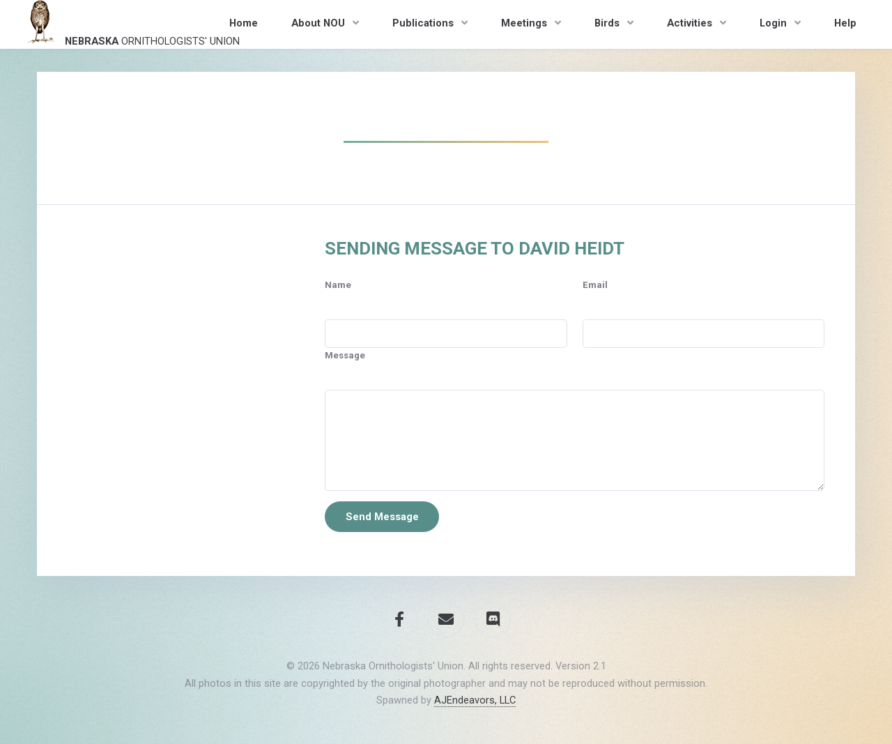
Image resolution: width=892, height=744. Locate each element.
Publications (423, 23)
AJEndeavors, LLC (475, 700)
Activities (689, 23)
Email (595, 285)
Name (338, 285)
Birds (607, 23)
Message (345, 355)
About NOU (318, 23)
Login (773, 23)
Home (243, 23)
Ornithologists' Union (130, 23)
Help (845, 23)
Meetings (524, 23)
